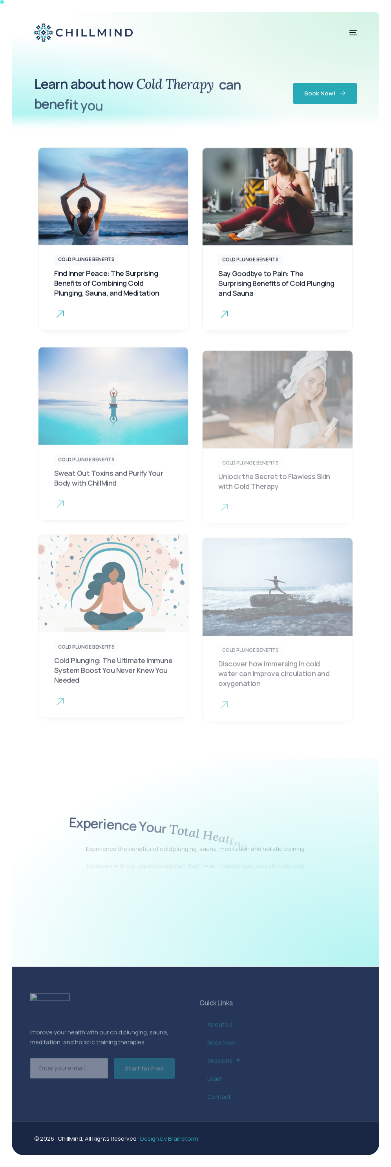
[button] (60, 318)
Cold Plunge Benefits (86, 262)
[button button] (224, 323)
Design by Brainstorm (169, 1138)
